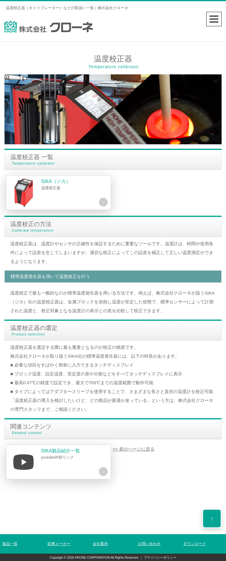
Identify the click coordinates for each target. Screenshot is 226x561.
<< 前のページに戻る (133, 449)
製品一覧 (10, 544)
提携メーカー (58, 544)
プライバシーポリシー (159, 557)
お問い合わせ (149, 544)
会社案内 (100, 544)
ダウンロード (194, 544)
